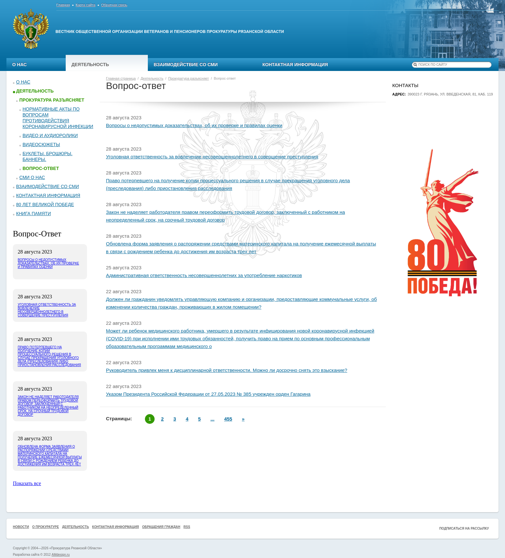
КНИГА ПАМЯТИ (33, 213)
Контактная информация (295, 64)
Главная (63, 5)
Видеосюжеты (41, 144)
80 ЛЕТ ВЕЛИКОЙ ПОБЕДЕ (45, 204)
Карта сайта (85, 5)
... (212, 419)
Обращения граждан (161, 527)
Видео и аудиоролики (50, 135)
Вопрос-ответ (41, 168)
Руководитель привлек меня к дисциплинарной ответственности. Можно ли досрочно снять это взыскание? (226, 370)
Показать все (27, 483)
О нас (19, 64)
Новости (21, 527)
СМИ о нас (32, 177)
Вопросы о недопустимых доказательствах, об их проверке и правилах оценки (194, 125)
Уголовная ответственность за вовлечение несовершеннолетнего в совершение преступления (212, 156)
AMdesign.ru (61, 554)
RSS (187, 527)
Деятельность (90, 64)
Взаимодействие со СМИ (186, 64)
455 (228, 419)
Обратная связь (114, 5)
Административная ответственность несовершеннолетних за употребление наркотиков (204, 275)
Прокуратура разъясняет (51, 100)
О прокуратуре (45, 527)
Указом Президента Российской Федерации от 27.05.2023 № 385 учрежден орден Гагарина (208, 394)
